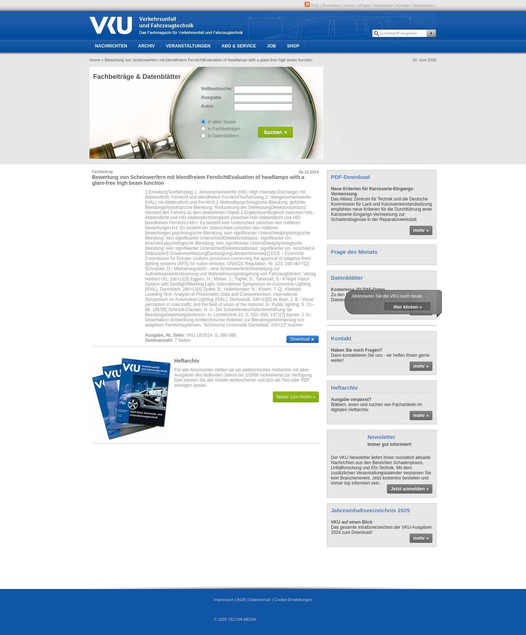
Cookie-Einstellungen (293, 599)
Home (349, 5)
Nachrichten (111, 46)
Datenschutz (259, 599)
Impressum (223, 599)
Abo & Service (238, 46)
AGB (241, 599)
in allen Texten (222, 122)
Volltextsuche (215, 88)
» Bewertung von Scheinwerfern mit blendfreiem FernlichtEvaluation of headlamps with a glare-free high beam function (206, 60)
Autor (207, 106)
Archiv (146, 46)
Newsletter (383, 5)
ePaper (364, 5)
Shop (293, 46)
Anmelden (332, 5)
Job (271, 46)
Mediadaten (424, 5)
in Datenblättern (223, 135)
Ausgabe (211, 97)
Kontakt (403, 5)
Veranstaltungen (188, 46)
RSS (312, 5)
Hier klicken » (407, 307)
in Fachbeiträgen (224, 128)
